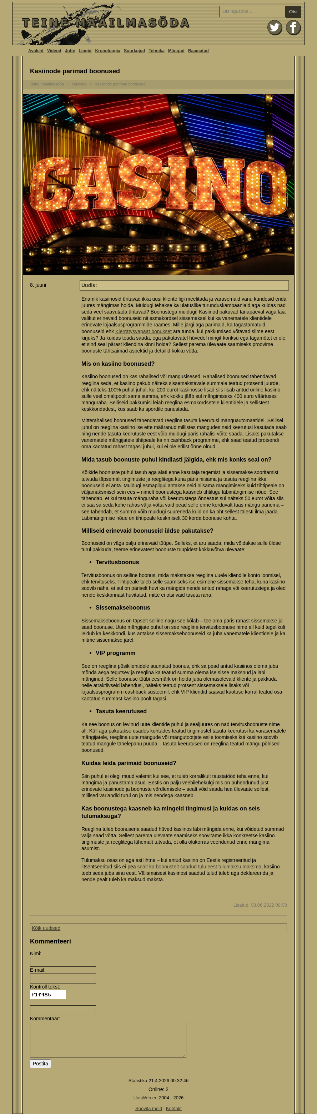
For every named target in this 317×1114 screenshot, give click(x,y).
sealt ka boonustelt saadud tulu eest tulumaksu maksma (199, 866)
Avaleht (158, 23)
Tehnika (156, 50)
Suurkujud (134, 50)
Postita (40, 1063)
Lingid (85, 50)
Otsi (293, 11)
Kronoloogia (107, 50)
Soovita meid (148, 1108)
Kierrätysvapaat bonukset (143, 331)
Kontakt (174, 1108)
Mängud (176, 50)
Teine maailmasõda (47, 84)
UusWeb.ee (146, 1097)
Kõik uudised (46, 928)
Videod (54, 50)
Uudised (79, 84)
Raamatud (198, 50)
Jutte (70, 50)
